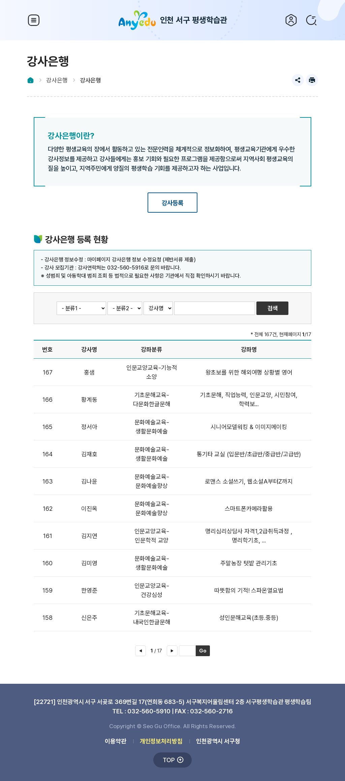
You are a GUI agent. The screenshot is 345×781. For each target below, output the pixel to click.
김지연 (89, 535)
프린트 (312, 80)
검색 (311, 20)
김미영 (89, 563)
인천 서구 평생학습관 (172, 20)
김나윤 (89, 481)
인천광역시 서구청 (218, 741)
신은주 (89, 617)
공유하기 (298, 80)
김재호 (89, 454)
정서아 (89, 426)
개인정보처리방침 (161, 741)
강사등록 (172, 203)
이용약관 (115, 741)
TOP (169, 760)
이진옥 (89, 508)
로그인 (291, 20)
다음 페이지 (172, 650)
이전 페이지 (140, 650)
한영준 (89, 590)
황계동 (89, 399)
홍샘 (89, 372)
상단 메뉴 (33, 20)
